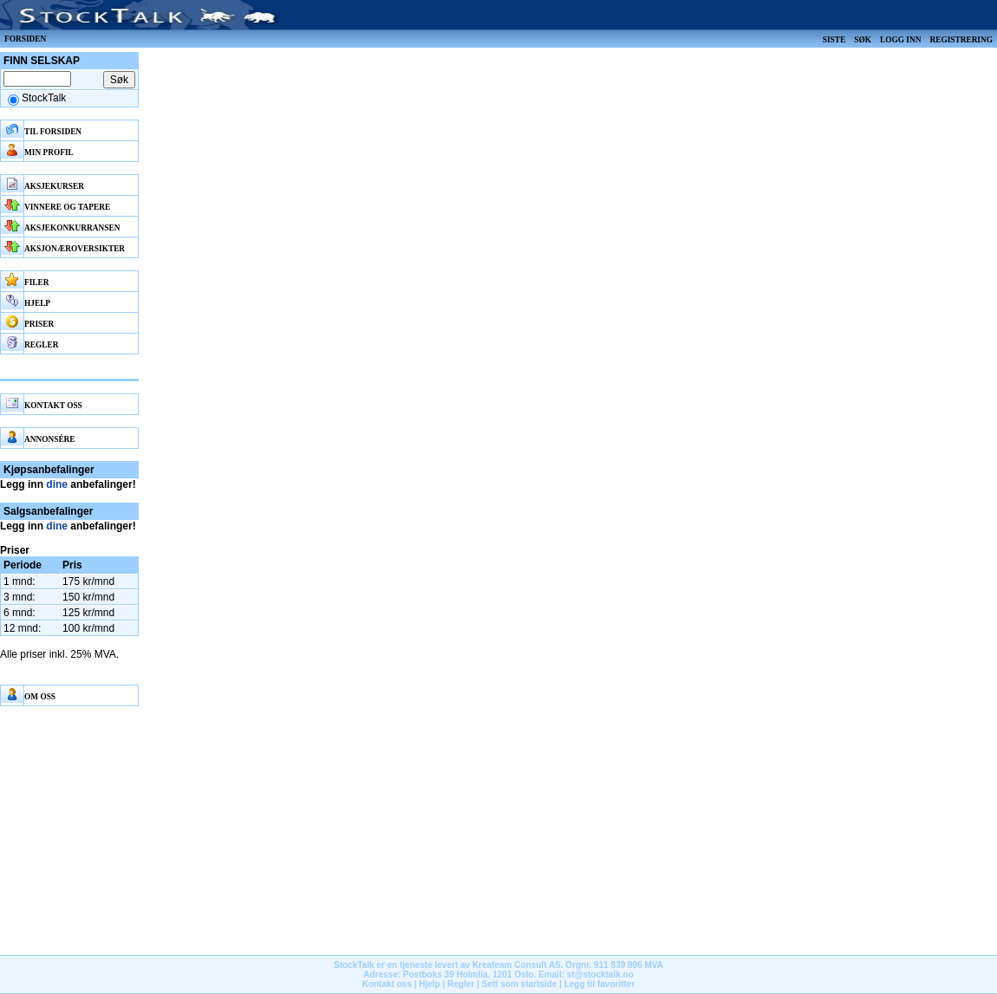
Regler (460, 984)
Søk (862, 40)
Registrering (961, 40)
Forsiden (25, 39)
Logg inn (900, 40)
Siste (834, 40)
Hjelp (429, 984)
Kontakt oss (387, 984)
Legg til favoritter (599, 984)
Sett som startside (519, 984)
